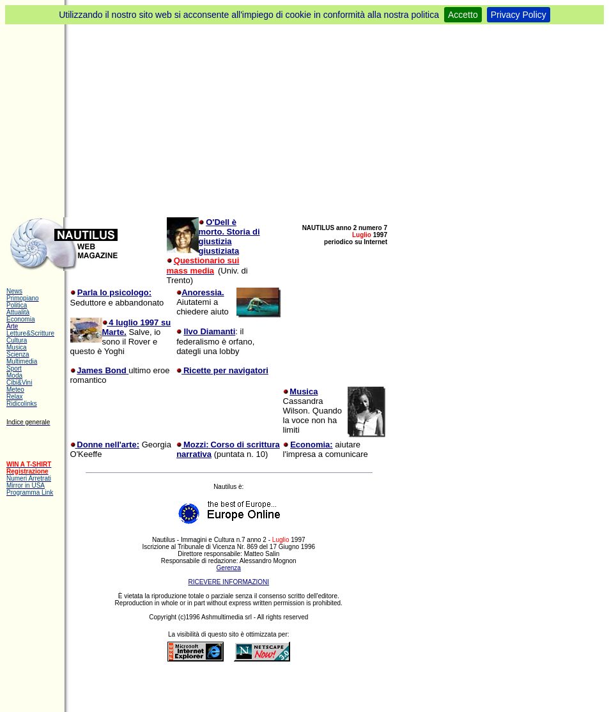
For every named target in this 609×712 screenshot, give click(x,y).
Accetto (463, 15)
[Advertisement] (304, 120)
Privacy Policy (518, 15)
